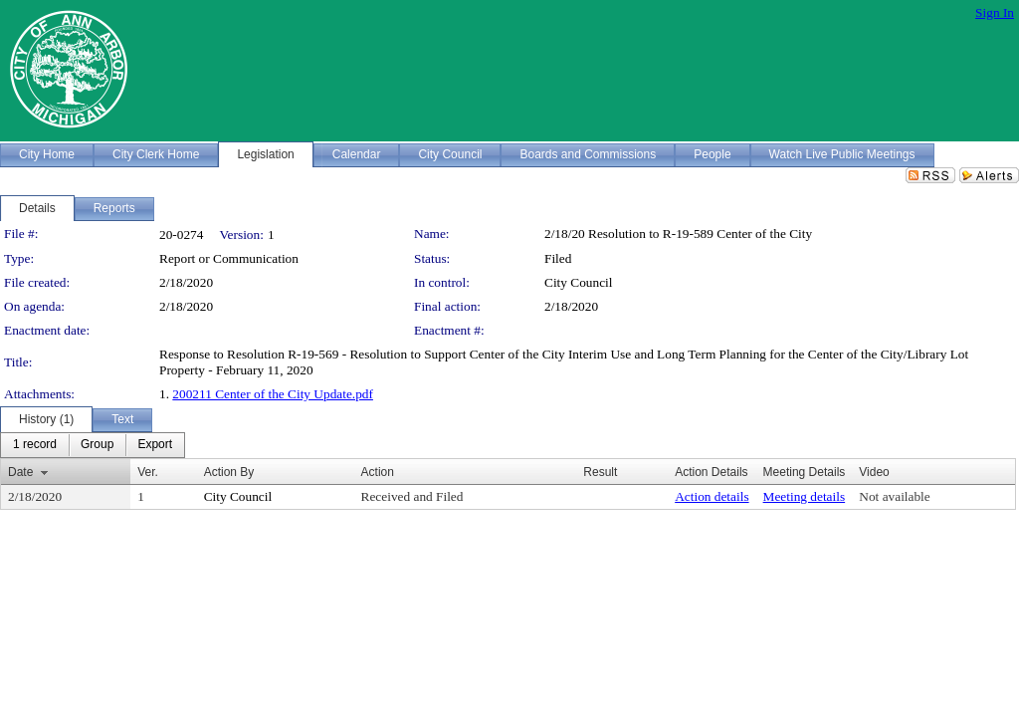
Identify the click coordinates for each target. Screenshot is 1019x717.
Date (20, 472)
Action (377, 472)
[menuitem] (35, 445)
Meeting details (804, 496)
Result (600, 472)
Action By (229, 472)
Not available (894, 496)
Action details (711, 496)
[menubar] (92, 445)
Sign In (994, 12)
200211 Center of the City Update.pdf (272, 393)
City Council (578, 282)
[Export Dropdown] (154, 445)
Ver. (147, 472)
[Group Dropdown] (97, 445)
